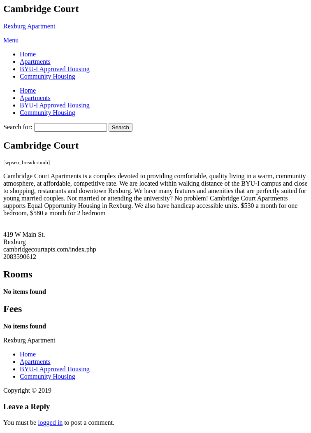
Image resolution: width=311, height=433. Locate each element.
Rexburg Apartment (29, 26)
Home (28, 54)
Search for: (17, 126)
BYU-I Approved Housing (55, 68)
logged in (50, 422)
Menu (11, 40)
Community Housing (47, 76)
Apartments (35, 61)
